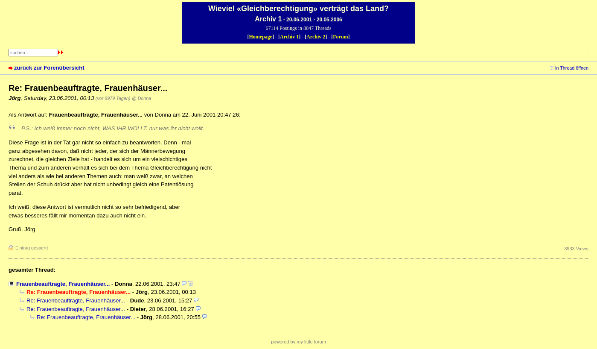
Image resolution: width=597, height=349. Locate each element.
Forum (340, 37)
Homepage (260, 37)
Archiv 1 (289, 37)
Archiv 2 (315, 37)
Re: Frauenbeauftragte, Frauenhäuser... (75, 300)
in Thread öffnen (571, 67)
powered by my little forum (298, 341)
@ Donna (141, 98)
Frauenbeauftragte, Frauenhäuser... (63, 284)
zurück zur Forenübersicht (49, 68)
